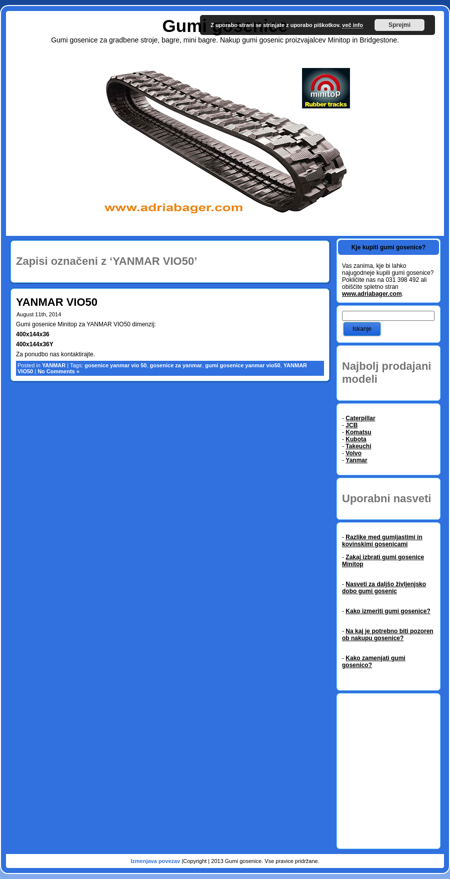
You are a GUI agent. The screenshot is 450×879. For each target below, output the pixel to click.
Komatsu (358, 432)
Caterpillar (360, 418)
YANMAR (54, 365)
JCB (352, 425)
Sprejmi (399, 24)
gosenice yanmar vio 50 (115, 365)
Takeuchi (358, 446)
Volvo (354, 453)
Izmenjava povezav (156, 861)
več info (352, 25)
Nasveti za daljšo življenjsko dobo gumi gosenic (384, 588)
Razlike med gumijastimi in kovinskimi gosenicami (382, 541)
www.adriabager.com (372, 293)
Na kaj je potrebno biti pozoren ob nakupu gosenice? (388, 635)
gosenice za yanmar (176, 365)
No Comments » (59, 371)
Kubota (356, 439)
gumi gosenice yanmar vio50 (242, 365)
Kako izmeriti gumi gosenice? (388, 611)
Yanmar (356, 460)
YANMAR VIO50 (57, 302)
